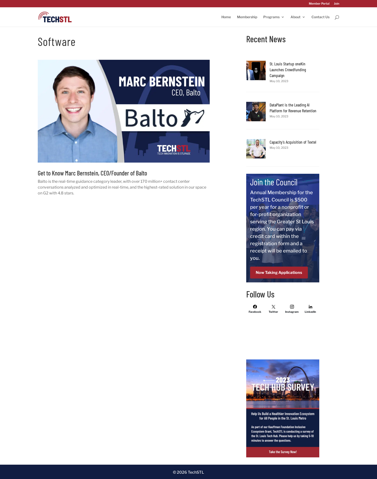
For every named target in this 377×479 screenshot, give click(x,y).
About (296, 17)
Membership (247, 17)
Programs (271, 17)
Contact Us (320, 17)
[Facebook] (255, 309)
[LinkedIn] (310, 309)
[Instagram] (292, 309)
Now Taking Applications (279, 272)
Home (226, 17)
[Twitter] (273, 309)
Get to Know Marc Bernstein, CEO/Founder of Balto (92, 173)
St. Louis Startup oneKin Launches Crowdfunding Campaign (288, 69)
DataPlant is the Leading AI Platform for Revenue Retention (293, 107)
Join (336, 3)
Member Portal (319, 3)
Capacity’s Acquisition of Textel (293, 142)
